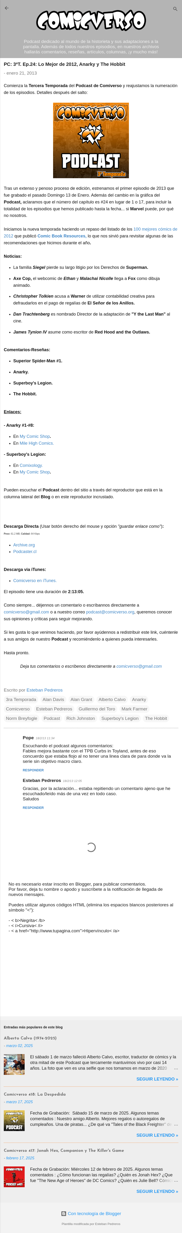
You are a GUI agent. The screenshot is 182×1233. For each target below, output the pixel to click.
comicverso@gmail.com (26, 612)
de (175, 229)
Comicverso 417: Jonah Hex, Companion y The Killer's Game (64, 1151)
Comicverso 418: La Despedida (35, 1094)
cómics (164, 229)
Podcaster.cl (24, 551)
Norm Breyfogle (21, 718)
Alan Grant (81, 699)
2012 (8, 236)
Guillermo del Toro (97, 708)
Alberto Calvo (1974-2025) (30, 1038)
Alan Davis (53, 699)
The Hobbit (156, 718)
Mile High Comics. (37, 443)
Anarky (139, 699)
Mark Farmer (134, 708)
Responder (33, 770)
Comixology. (31, 465)
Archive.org (24, 545)
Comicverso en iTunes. (35, 580)
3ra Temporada (21, 699)
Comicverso (18, 708)
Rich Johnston (80, 718)
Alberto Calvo (112, 699)
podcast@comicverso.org (110, 612)
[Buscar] (175, 9)
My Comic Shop (35, 436)
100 (137, 229)
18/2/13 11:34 (45, 738)
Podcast (52, 718)
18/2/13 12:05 (72, 781)
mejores (149, 229)
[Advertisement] (91, 976)
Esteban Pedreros (54, 708)
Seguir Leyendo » (157, 1079)
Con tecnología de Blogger (91, 1213)
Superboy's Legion (120, 718)
